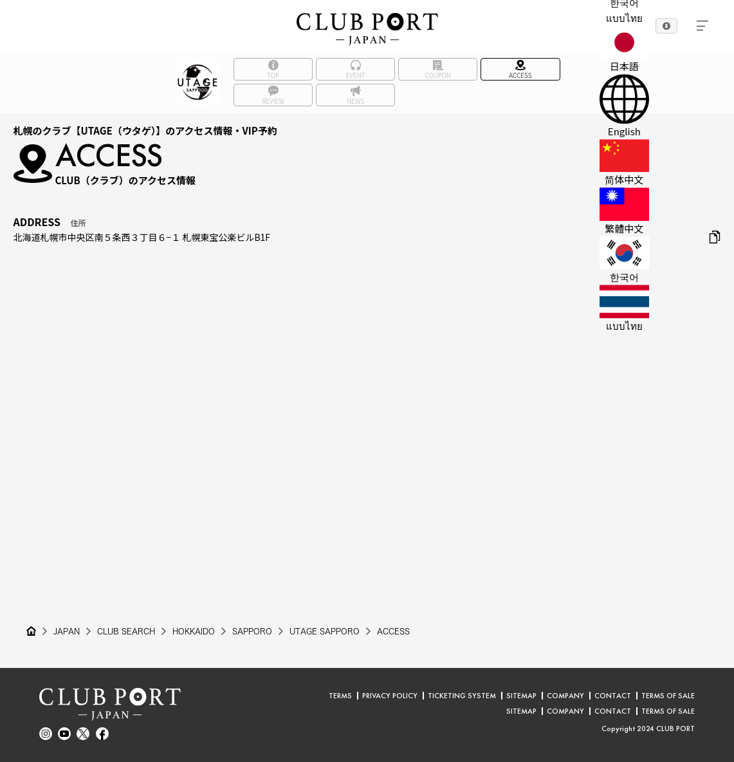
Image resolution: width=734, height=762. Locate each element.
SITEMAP (521, 696)
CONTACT (612, 696)
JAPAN (66, 631)
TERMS (340, 696)
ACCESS (393, 631)
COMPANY (565, 696)
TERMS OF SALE (668, 696)
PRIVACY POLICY (389, 696)
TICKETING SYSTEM (462, 696)
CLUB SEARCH (126, 631)
